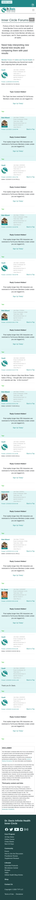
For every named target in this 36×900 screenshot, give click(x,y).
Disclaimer (19, 894)
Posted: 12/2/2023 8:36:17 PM (9, 322)
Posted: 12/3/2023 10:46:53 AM (10, 709)
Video (7, 872)
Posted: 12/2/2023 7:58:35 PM (9, 274)
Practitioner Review (11, 856)
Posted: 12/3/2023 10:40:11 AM (10, 680)
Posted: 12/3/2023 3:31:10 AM (9, 453)
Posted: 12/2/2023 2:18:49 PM (9, 227)
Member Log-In (6, 2)
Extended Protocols (11, 865)
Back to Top (31, 129)
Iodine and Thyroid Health (23, 60)
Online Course (9, 839)
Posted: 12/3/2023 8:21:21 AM (9, 551)
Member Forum (6, 60)
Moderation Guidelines (8, 809)
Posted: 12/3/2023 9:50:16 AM (9, 601)
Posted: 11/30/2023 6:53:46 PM (10, 81)
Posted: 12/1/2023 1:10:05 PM (9, 129)
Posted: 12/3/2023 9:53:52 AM (9, 649)
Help (31, 19)
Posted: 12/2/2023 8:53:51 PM (9, 403)
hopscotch (5, 492)
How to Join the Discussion (14, 853)
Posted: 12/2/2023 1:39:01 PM (9, 177)
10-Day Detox (9, 837)
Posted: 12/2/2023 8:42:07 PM (9, 370)
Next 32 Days (9, 844)
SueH (3, 70)
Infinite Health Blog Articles (14, 875)
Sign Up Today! (18, 103)
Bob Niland (5, 117)
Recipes (7, 870)
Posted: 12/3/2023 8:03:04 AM (9, 503)
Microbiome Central (11, 868)
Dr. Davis (4, 589)
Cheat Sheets (9, 841)
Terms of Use (9, 894)
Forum (7, 851)
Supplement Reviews (12, 858)
